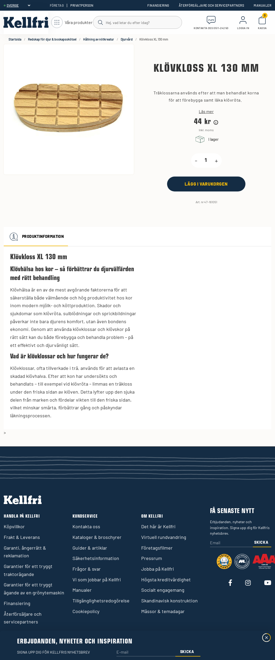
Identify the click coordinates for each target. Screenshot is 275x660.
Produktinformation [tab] (36, 236)
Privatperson (81, 5)
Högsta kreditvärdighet (166, 579)
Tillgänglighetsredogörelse (101, 600)
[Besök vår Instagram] (248, 583)
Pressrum (151, 558)
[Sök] (137, 22)
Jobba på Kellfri (157, 569)
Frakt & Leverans (22, 537)
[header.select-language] (18, 5)
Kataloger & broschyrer (97, 537)
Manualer (262, 5)
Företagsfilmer (157, 548)
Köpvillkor (14, 526)
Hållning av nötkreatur (98, 39)
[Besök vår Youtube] (267, 583)
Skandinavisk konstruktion (169, 600)
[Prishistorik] (216, 122)
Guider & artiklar (89, 548)
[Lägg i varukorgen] (206, 184)
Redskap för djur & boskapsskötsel (52, 39)
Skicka (261, 542)
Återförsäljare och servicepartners (211, 5)
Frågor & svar (86, 569)
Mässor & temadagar (163, 611)
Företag (57, 5)
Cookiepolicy (85, 611)
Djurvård (127, 39)
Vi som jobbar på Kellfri (96, 579)
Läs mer (206, 111)
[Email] (231, 543)
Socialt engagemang (162, 590)
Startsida (15, 39)
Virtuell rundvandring (163, 537)
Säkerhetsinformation (95, 558)
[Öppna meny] (71, 23)
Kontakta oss (86, 526)
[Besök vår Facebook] (230, 583)
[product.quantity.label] (206, 160)
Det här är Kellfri (158, 526)
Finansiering (158, 5)
